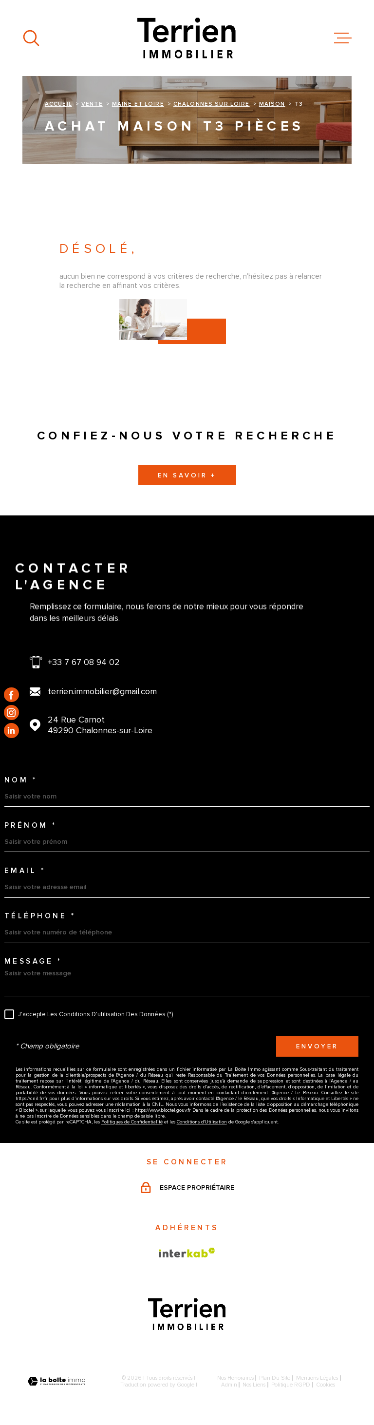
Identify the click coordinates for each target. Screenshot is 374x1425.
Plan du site (274, 1377)
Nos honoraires (235, 1377)
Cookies (325, 1384)
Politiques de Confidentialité (132, 1122)
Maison (272, 103)
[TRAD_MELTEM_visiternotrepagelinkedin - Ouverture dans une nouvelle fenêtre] (11, 730)
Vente (92, 103)
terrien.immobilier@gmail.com (102, 691)
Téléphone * (40, 916)
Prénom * (30, 825)
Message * (33, 961)
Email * (25, 870)
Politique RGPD (290, 1384)
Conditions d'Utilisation (202, 1122)
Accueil (58, 103)
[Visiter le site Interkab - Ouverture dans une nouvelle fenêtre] (187, 1252)
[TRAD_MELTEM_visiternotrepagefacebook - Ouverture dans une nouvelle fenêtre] (11, 694)
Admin (229, 1384)
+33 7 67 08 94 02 (84, 662)
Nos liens (254, 1384)
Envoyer (317, 1046)
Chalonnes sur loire (211, 103)
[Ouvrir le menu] (343, 38)
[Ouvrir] (31, 38)
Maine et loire (138, 103)
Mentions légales (317, 1377)
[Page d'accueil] (187, 38)
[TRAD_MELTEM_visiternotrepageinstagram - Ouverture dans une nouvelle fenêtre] (11, 712)
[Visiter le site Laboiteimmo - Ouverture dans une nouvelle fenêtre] (56, 1381)
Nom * (20, 780)
